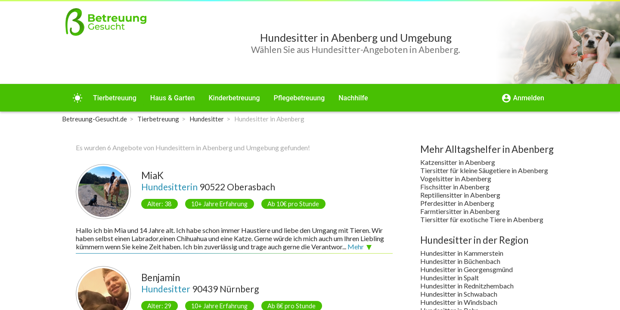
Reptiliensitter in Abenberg (460, 195)
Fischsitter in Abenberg (455, 187)
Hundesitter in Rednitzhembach (467, 286)
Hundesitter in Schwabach (458, 294)
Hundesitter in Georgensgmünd (466, 269)
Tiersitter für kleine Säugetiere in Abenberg (484, 170)
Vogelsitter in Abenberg (455, 178)
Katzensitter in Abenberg (457, 162)
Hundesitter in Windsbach (458, 302)
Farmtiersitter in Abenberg (460, 211)
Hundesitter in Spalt (449, 277)
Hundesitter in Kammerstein (461, 253)
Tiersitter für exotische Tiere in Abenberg (481, 219)
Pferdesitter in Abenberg (457, 203)
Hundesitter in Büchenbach (460, 261)
